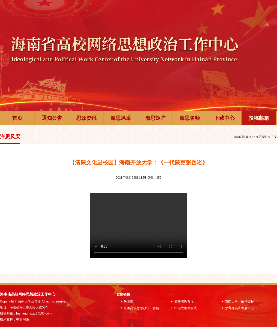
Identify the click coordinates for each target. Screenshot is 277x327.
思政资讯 (86, 118)
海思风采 (121, 118)
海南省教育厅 (181, 301)
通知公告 (52, 118)
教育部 (126, 301)
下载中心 (224, 118)
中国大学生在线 (183, 308)
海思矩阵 (155, 118)
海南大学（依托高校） (238, 301)
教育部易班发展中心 (237, 308)
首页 (17, 118)
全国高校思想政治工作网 (139, 308)
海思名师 (190, 118)
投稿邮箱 (259, 118)
